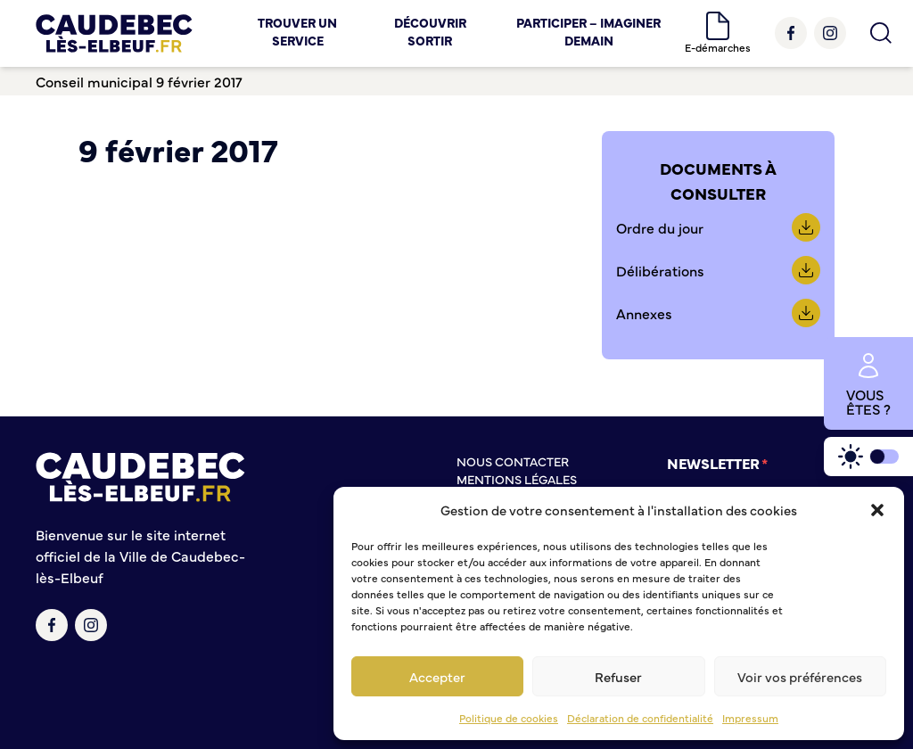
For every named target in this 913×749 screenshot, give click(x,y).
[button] (877, 510)
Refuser (618, 676)
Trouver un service (297, 31)
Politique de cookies (508, 718)
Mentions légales (516, 479)
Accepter (437, 676)
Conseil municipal (94, 81)
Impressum (750, 718)
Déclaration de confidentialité (640, 718)
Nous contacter (512, 461)
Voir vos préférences (799, 676)
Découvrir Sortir (430, 31)
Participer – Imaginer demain (588, 31)
